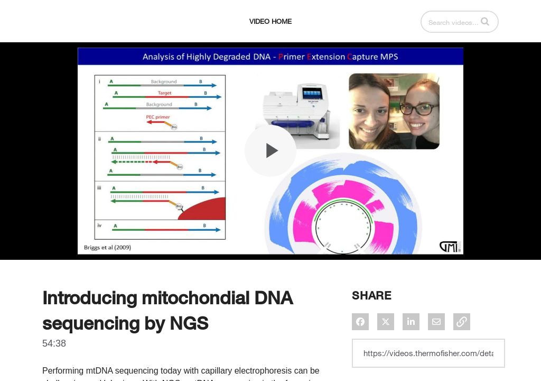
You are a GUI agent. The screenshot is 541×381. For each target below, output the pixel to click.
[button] (485, 21)
